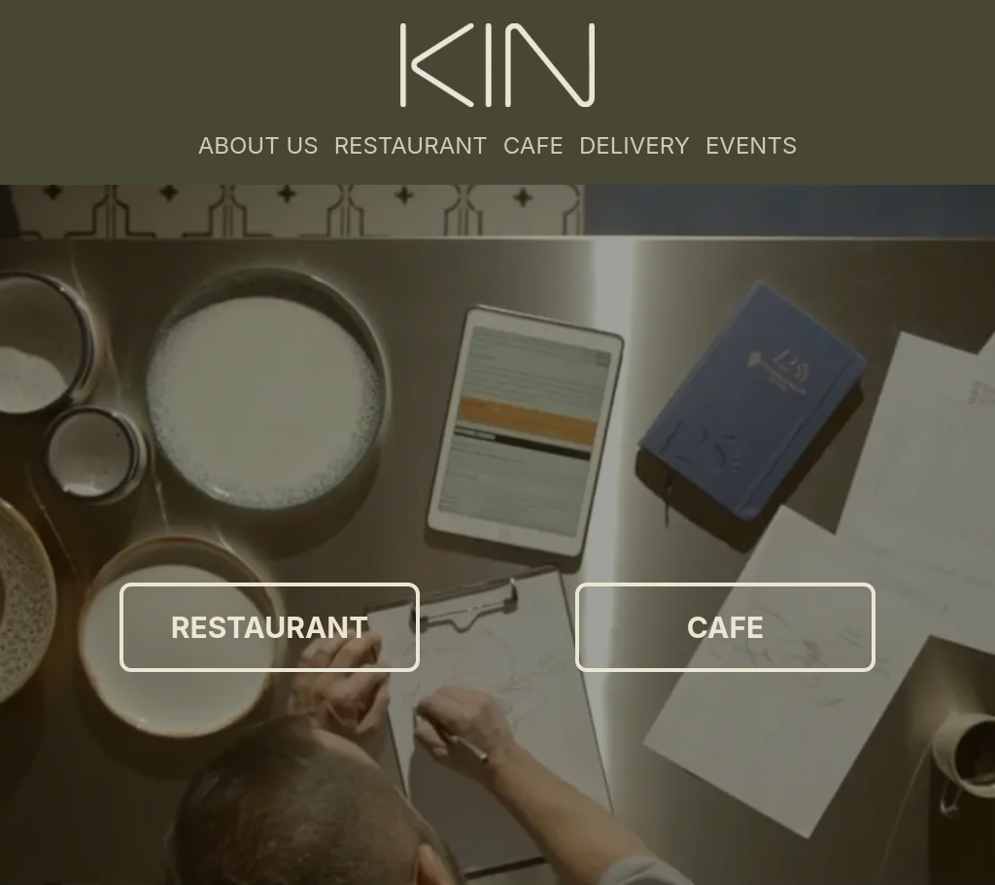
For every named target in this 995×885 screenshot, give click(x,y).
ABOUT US (258, 145)
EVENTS (751, 145)
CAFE (533, 145)
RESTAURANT (411, 145)
